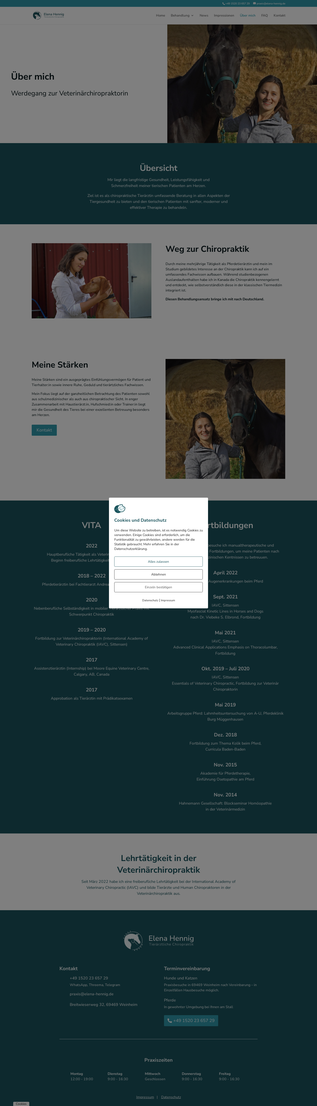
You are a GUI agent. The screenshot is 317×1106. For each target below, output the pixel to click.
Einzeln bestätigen (158, 587)
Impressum (168, 600)
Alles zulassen (158, 561)
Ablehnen (158, 574)
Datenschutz (150, 600)
